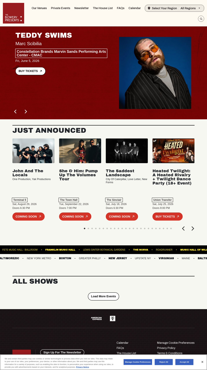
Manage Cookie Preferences (176, 342)
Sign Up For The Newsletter (62, 352)
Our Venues (39, 8)
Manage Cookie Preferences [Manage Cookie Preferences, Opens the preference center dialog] (138, 362)
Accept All (184, 362)
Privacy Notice (82, 367)
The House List (103, 8)
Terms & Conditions (169, 353)
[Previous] (15, 111)
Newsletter (81, 8)
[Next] (25, 111)
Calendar (135, 8)
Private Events (60, 8)
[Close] (202, 362)
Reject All (163, 362)
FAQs (120, 8)
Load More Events (103, 296)
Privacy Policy (166, 348)
